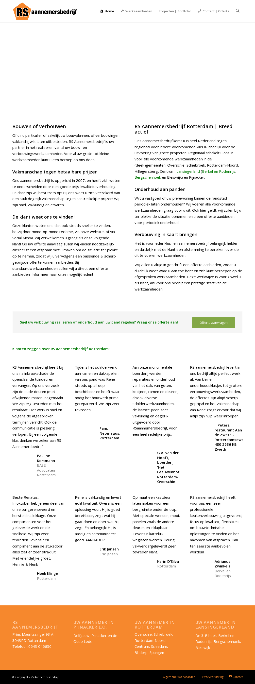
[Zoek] (238, 11)
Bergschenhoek (148, 177)
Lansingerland (188, 171)
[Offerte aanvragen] (213, 322)
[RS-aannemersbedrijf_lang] (44, 11)
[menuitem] (107, 11)
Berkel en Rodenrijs (218, 171)
